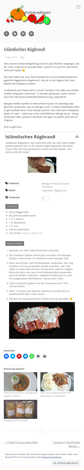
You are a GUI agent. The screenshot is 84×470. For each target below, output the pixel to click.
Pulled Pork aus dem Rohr (21, 442)
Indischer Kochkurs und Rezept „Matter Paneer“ (20, 394)
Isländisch (47, 190)
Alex (22, 57)
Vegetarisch (60, 190)
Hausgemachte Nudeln (16, 420)
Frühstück (56, 183)
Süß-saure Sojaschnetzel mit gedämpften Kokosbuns (55, 394)
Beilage (46, 183)
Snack (66, 183)
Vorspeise (47, 186)
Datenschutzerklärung (52, 457)
